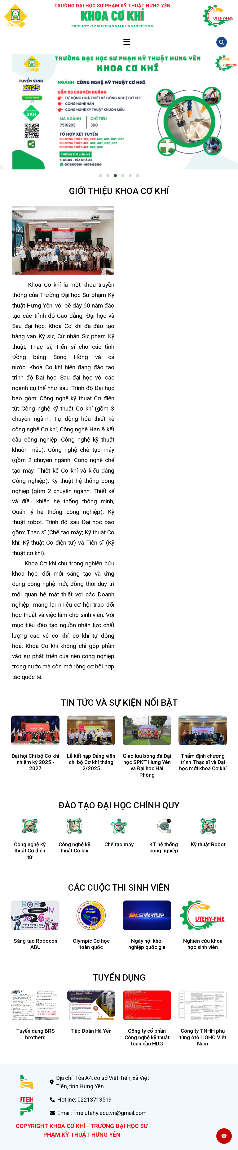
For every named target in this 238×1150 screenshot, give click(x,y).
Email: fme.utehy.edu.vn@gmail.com (102, 1113)
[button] (100, 176)
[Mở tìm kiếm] (221, 42)
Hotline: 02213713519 (84, 1099)
